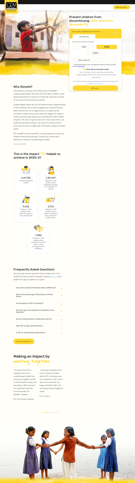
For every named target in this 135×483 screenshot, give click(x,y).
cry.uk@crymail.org (97, 83)
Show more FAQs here (24, 341)
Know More (81, 66)
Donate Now (122, 7)
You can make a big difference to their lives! (86, 31)
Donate (95, 88)
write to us (54, 277)
